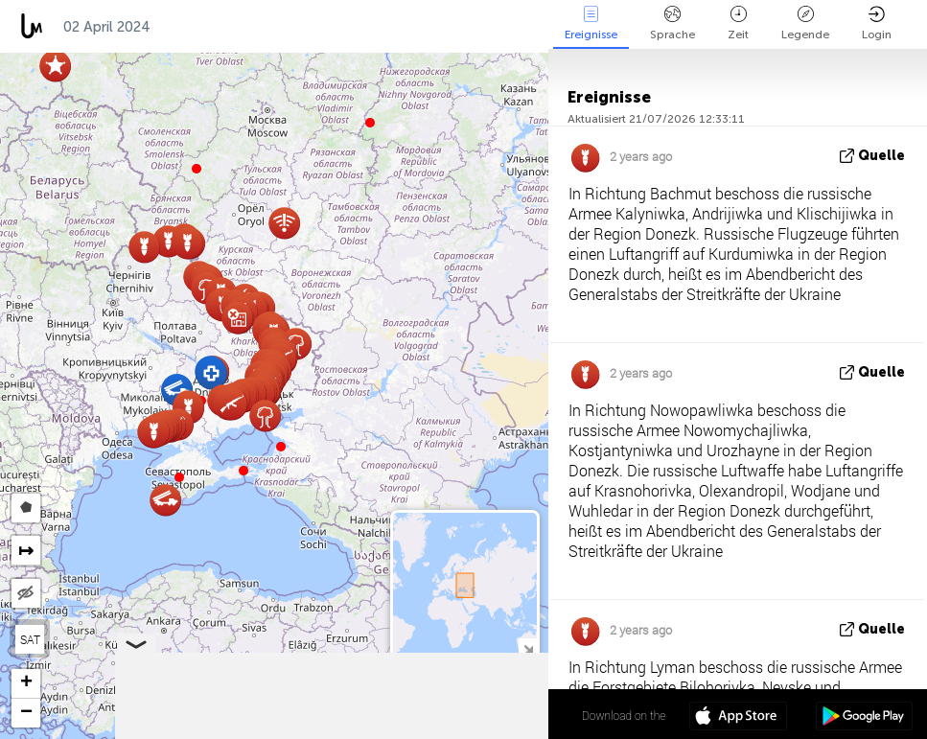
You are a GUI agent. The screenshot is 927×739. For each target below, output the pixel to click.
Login (877, 23)
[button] (243, 470)
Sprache (672, 23)
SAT (30, 639)
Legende (805, 23)
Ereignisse (591, 23)
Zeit (738, 23)
